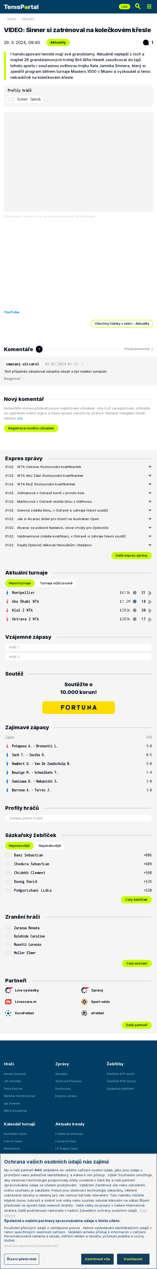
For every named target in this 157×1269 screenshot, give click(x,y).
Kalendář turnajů (19, 1124)
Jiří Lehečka (12, 1081)
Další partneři (136, 1025)
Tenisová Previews (68, 1081)
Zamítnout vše (97, 1259)
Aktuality (28, 19)
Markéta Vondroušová (19, 1096)
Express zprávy (66, 1096)
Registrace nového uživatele (31, 428)
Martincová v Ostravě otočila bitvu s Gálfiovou (54, 501)
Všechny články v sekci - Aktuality (122, 323)
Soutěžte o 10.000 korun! (78, 688)
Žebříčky (115, 1063)
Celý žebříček (136, 899)
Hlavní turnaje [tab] (20, 583)
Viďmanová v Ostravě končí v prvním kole (50, 493)
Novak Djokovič (15, 1074)
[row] (78, 592)
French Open (13, 1141)
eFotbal (92, 1013)
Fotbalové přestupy (69, 1134)
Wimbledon (12, 1148)
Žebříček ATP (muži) (120, 1074)
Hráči (9, 1063)
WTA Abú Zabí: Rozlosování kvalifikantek (50, 475)
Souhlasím (133, 1259)
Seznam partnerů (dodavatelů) (31, 1246)
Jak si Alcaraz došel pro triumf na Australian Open (58, 519)
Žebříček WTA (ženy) (121, 1081)
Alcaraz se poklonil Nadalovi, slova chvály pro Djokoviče (62, 528)
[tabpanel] (78, 605)
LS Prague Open (66, 1148)
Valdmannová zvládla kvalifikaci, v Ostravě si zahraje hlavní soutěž (71, 536)
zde (20, 418)
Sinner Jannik (29, 99)
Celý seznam (136, 963)
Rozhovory (63, 1088)
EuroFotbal (19, 1013)
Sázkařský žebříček (120, 1088)
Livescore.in (21, 1001)
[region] (78, 1211)
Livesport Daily (65, 1141)
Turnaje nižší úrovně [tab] (56, 583)
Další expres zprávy (131, 555)
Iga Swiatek (12, 1103)
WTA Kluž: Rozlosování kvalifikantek (46, 484)
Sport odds (95, 1002)
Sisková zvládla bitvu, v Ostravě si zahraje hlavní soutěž (62, 510)
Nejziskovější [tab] (19, 845)
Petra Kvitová (13, 1088)
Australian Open (15, 1134)
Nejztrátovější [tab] (50, 845)
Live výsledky (22, 990)
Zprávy (11, 19)
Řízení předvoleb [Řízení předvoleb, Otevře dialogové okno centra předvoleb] (21, 1259)
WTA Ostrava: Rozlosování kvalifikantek (49, 467)
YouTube (11, 312)
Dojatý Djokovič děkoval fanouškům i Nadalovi (54, 545)
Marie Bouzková (15, 1110)
